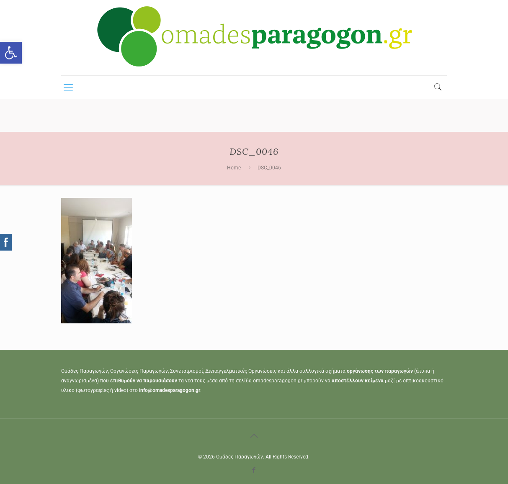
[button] (11, 53)
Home (234, 168)
